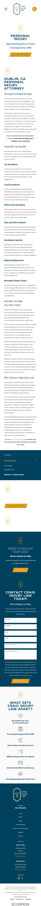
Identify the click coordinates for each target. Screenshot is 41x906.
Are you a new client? (11, 645)
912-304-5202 (20, 808)
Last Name (8, 626)
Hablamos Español (16, 506)
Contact (20, 836)
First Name (8, 619)
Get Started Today (20, 55)
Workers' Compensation (20, 828)
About (20, 821)
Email (6, 638)
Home (20, 817)
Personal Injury (20, 825)
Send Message (20, 681)
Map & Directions (20, 856)
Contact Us (20, 570)
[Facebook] (22, 878)
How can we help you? (11, 651)
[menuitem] (19, 461)
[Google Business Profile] (19, 878)
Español (20, 832)
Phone (7, 632)
